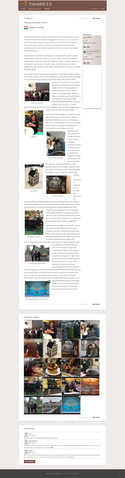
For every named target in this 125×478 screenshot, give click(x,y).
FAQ (51, 473)
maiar (23, 8)
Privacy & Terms (58, 473)
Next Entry (96, 18)
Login (102, 8)
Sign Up (95, 8)
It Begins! (47, 8)
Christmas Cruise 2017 (34, 8)
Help (47, 473)
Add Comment (29, 461)
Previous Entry (84, 18)
